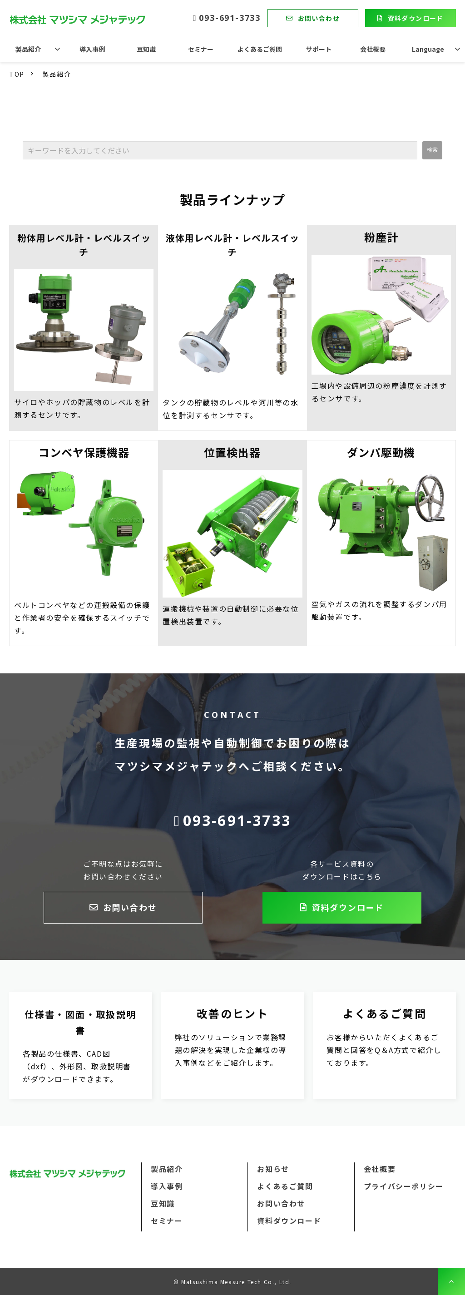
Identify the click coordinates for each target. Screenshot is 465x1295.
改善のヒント (232, 1045)
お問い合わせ (319, 18)
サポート (318, 49)
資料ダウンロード (416, 18)
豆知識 (146, 49)
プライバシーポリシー (404, 1186)
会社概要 (373, 49)
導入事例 (92, 49)
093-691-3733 (230, 18)
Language (428, 49)
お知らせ (273, 1168)
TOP (17, 74)
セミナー (200, 49)
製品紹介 (28, 49)
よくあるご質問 (259, 49)
